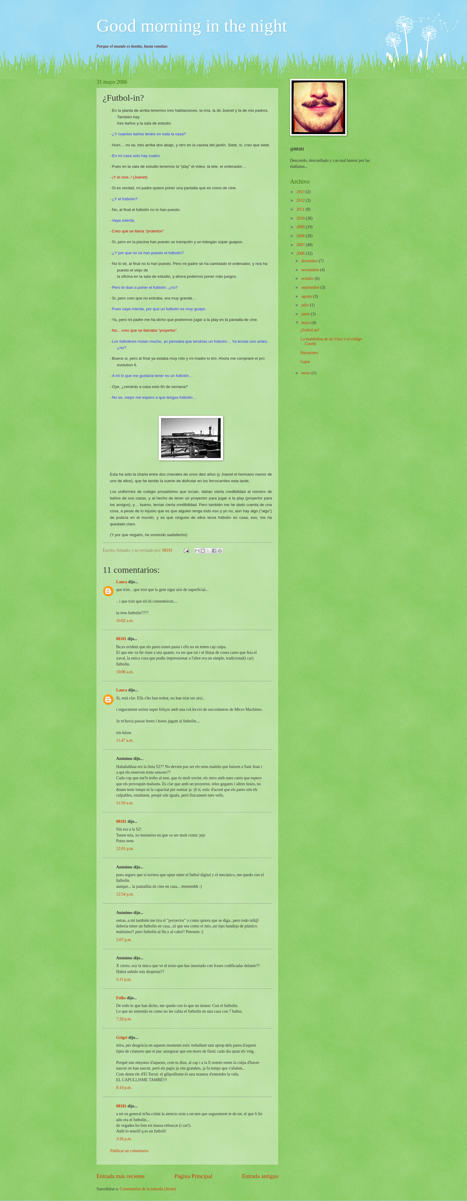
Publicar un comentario (129, 1151)
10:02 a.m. (125, 620)
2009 (301, 227)
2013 (301, 192)
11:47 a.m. (124, 740)
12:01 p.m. (125, 848)
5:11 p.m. (124, 979)
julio (305, 305)
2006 (301, 253)
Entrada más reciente (120, 1176)
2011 (301, 209)
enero (306, 373)
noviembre (310, 270)
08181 (121, 639)
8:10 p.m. (124, 1087)
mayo (306, 322)
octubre (308, 278)
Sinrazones (309, 352)
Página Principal (193, 1176)
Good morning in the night (191, 25)
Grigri (121, 1037)
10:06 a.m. (125, 672)
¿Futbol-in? (309, 330)
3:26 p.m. (124, 1139)
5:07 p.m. (124, 940)
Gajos (305, 361)
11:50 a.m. (124, 803)
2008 (301, 236)
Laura (121, 582)
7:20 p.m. (124, 1019)
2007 (301, 245)
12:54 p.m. (125, 894)
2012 (301, 200)
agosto (307, 296)
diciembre (310, 261)
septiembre (310, 287)
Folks (121, 998)
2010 (301, 218)
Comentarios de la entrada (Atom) (148, 1189)
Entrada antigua (260, 1176)
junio (306, 314)
